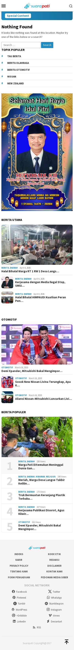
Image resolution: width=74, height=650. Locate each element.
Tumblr (19, 603)
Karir (18, 560)
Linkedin (19, 621)
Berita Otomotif (18, 70)
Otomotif (7, 367)
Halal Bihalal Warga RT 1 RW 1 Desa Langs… (30, 271)
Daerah (14, 267)
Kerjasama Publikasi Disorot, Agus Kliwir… (41, 512)
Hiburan (40, 476)
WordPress (19, 609)
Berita (5, 267)
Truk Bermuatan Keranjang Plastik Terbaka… (41, 496)
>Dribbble (19, 615)
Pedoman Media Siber (54, 577)
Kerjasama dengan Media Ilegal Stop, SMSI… (40, 283)
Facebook (19, 591)
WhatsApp (54, 597)
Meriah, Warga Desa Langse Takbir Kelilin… (41, 481)
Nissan (11, 76)
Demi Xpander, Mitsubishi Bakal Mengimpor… (31, 371)
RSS (36, 627)
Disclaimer (54, 565)
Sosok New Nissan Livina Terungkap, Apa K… (43, 383)
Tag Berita (14, 56)
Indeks (18, 554)
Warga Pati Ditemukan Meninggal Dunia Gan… (40, 466)
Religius (51, 476)
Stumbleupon (54, 603)
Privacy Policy (19, 565)
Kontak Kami (54, 571)
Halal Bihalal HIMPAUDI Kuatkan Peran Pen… (40, 299)
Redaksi (54, 560)
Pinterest (19, 597)
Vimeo (54, 615)
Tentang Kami (19, 571)
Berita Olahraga (18, 63)
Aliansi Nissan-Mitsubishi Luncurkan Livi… (43, 399)
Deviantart (54, 621)
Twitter (54, 591)
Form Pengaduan (19, 577)
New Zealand (15, 83)
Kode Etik (54, 554)
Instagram (54, 609)
